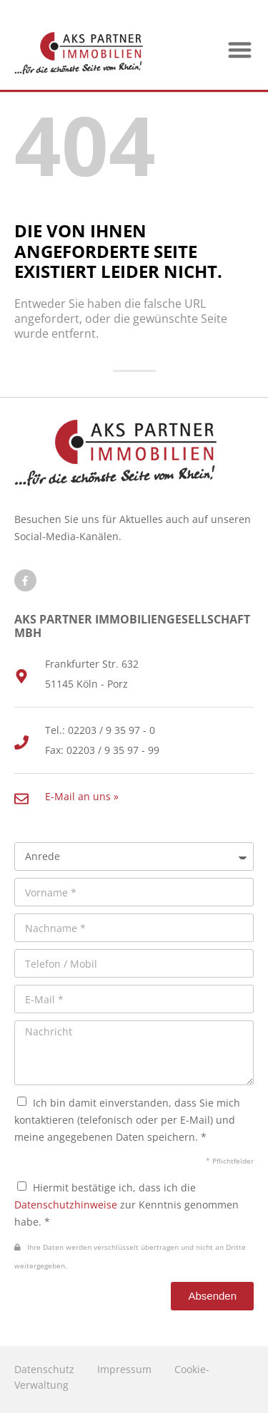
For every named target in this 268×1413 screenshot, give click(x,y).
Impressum (124, 1369)
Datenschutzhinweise (65, 1204)
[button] (240, 49)
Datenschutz (44, 1369)
